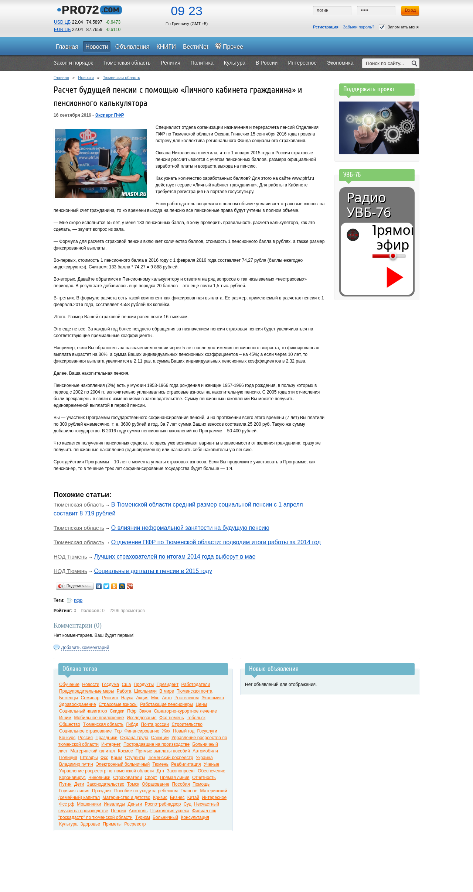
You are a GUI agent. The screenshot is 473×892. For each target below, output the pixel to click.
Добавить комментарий (85, 647)
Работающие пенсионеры (166, 704)
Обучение (69, 684)
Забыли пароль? (358, 27)
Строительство (187, 724)
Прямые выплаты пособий (163, 751)
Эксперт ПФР (109, 115)
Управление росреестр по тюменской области (106, 770)
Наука (127, 697)
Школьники (145, 691)
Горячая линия (74, 790)
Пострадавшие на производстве (156, 744)
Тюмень (160, 764)
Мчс (155, 697)
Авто (167, 697)
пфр (78, 600)
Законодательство (106, 784)
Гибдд (132, 724)
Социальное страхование (85, 731)
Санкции (160, 737)
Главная (61, 77)
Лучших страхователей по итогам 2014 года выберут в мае (175, 556)
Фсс (104, 757)
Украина (204, 757)
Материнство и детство (126, 797)
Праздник (102, 790)
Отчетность (204, 777)
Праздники (106, 737)
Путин (65, 784)
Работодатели (195, 684)
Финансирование (141, 731)
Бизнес (177, 797)
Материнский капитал (93, 751)
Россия (85, 737)
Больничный (165, 817)
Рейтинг (110, 697)
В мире (166, 691)
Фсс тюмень (171, 717)
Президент (167, 684)
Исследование (142, 717)
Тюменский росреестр (170, 757)
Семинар (90, 697)
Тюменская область (121, 77)
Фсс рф (66, 804)
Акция (142, 697)
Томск (133, 784)
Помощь (201, 784)
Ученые (211, 764)
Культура (68, 824)
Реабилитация (186, 764)
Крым (116, 757)
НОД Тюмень (70, 556)
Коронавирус (72, 777)
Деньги (135, 804)
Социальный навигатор (83, 711)
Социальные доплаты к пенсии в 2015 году (153, 571)
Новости (86, 77)
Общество (69, 724)
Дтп (160, 770)
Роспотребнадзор (163, 804)
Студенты (135, 757)
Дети (79, 784)
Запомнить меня (399, 27)
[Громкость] (377, 256)
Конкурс (67, 737)
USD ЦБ (62, 22)
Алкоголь (138, 810)
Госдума (110, 684)
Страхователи (127, 777)
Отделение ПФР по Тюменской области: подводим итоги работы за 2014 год (216, 542)
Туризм (142, 817)
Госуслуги (207, 731)
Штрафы (89, 757)
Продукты (144, 684)
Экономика (212, 697)
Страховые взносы (118, 704)
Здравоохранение (77, 704)
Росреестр (135, 824)
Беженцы (68, 697)
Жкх (166, 731)
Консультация (195, 817)
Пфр (131, 711)
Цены (201, 704)
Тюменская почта (194, 691)
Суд (187, 804)
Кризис (160, 797)
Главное (188, 790)
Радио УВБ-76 (369, 205)
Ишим (65, 717)
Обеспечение (211, 770)
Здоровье (90, 824)
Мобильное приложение (99, 717)
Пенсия (118, 810)
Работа (124, 691)
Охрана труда (134, 737)
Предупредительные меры (86, 691)
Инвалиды (114, 804)
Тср (118, 731)
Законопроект (181, 770)
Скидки (117, 711)
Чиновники (99, 777)
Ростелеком (186, 697)
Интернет (110, 744)
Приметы (112, 824)
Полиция (68, 757)
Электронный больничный (123, 764)
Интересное (214, 797)
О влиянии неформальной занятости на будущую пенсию (190, 528)
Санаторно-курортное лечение (185, 711)
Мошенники (89, 804)
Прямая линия (175, 777)
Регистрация (325, 27)
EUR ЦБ (62, 29)
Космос (125, 751)
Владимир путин (76, 764)
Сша (126, 684)
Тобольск (196, 717)
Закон (145, 711)
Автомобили (205, 751)
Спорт (151, 777)
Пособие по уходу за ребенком (146, 790)
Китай (193, 797)
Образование (155, 784)
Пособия (181, 784)
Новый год (183, 731)
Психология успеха (170, 810)
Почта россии (155, 724)
